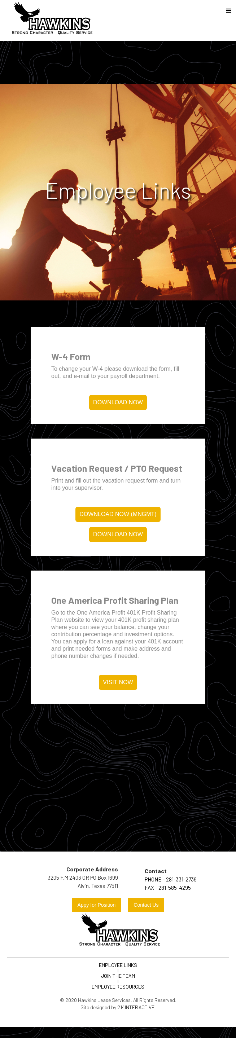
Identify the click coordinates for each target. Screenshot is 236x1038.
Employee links (118, 965)
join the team (118, 976)
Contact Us (146, 905)
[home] (50, 20)
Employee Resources (118, 987)
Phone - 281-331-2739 (171, 879)
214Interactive (135, 1007)
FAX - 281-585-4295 (168, 887)
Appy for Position (96, 905)
